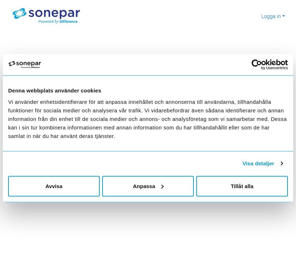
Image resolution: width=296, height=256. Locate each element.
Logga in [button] (271, 16)
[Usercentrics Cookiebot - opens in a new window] (260, 64)
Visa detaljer (258, 163)
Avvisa (53, 186)
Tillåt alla (242, 186)
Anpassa (148, 186)
